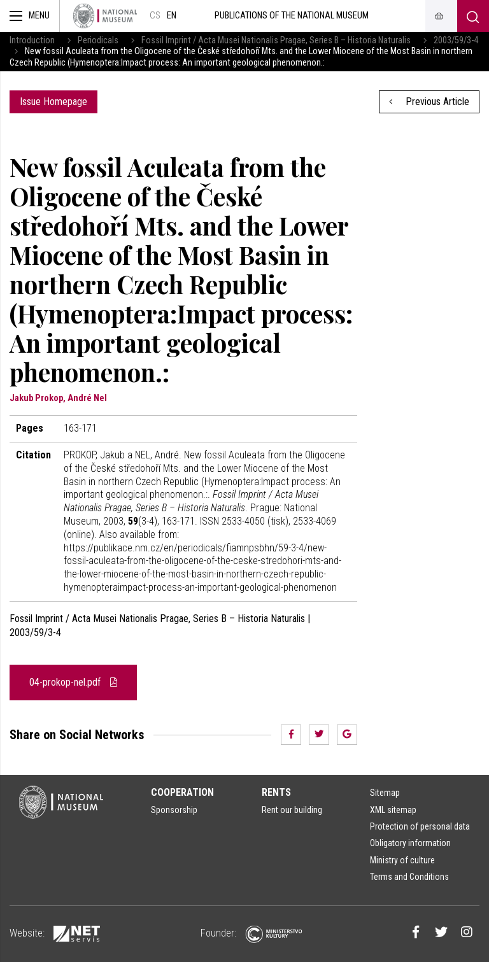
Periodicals (98, 40)
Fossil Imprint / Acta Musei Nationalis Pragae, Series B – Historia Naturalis (276, 40)
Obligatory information (410, 843)
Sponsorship (174, 810)
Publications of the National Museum (292, 15)
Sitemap (385, 793)
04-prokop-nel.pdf (73, 682)
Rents (276, 792)
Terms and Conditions (409, 877)
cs (155, 15)
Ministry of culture (402, 860)
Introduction (32, 40)
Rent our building (292, 810)
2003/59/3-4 (456, 40)
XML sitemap (393, 810)
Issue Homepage (53, 101)
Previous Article (429, 101)
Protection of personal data (420, 826)
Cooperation (182, 792)
